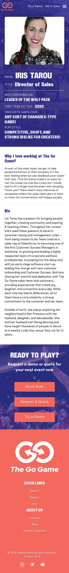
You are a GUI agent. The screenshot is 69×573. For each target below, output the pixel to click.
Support (35, 497)
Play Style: (13, 127)
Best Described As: (19, 95)
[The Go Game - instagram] (22, 564)
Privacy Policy (32, 556)
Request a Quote (35, 402)
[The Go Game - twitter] (32, 564)
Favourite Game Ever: (21, 112)
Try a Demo (35, 6)
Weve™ (34, 491)
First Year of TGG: (19, 106)
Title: (9, 84)
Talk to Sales (52, 6)
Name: (9, 77)
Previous (2, 40)
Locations (34, 518)
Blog (34, 524)
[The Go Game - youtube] (43, 564)
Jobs (34, 503)
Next (66, 40)
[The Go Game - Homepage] (7, 6)
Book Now (34, 387)
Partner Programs (34, 531)
